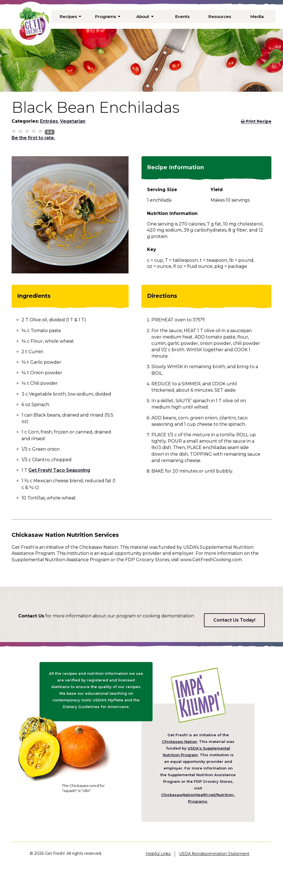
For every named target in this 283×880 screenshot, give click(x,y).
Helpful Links (158, 853)
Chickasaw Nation (179, 741)
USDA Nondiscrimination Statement (214, 853)
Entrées (49, 121)
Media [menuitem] (257, 16)
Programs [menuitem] (108, 16)
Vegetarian (72, 121)
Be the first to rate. (33, 137)
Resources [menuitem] (219, 16)
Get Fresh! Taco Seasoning (59, 470)
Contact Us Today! (234, 620)
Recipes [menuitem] (70, 16)
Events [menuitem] (182, 16)
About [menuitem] (145, 16)
